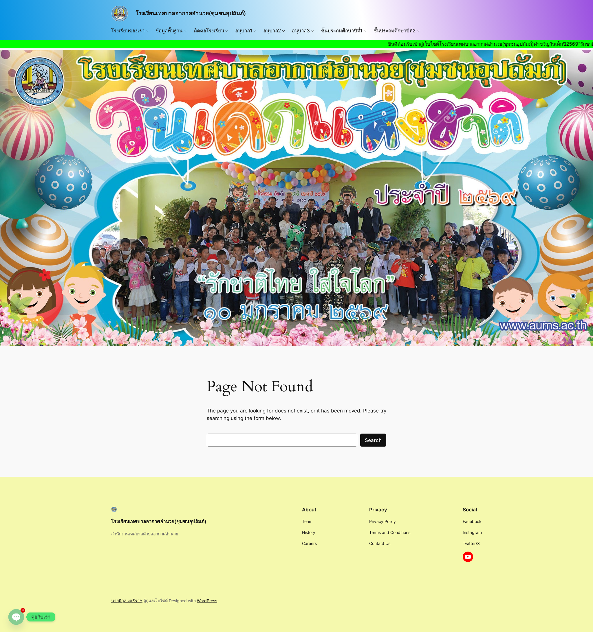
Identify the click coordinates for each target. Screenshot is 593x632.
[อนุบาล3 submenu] (312, 30)
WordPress (207, 600)
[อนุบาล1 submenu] (254, 30)
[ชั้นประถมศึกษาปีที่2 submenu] (418, 30)
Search (373, 440)
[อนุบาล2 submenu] (283, 30)
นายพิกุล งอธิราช (126, 600)
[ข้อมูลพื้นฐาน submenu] (185, 30)
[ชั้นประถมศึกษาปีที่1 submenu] (365, 30)
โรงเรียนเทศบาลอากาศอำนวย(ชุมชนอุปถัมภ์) (191, 13)
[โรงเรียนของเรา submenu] (147, 30)
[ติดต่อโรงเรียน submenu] (226, 30)
